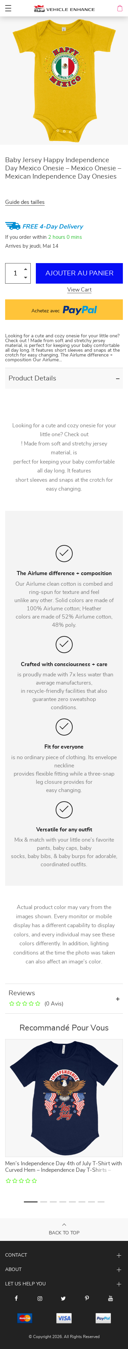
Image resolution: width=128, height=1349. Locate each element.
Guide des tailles (25, 202)
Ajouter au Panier (79, 273)
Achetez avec (64, 309)
